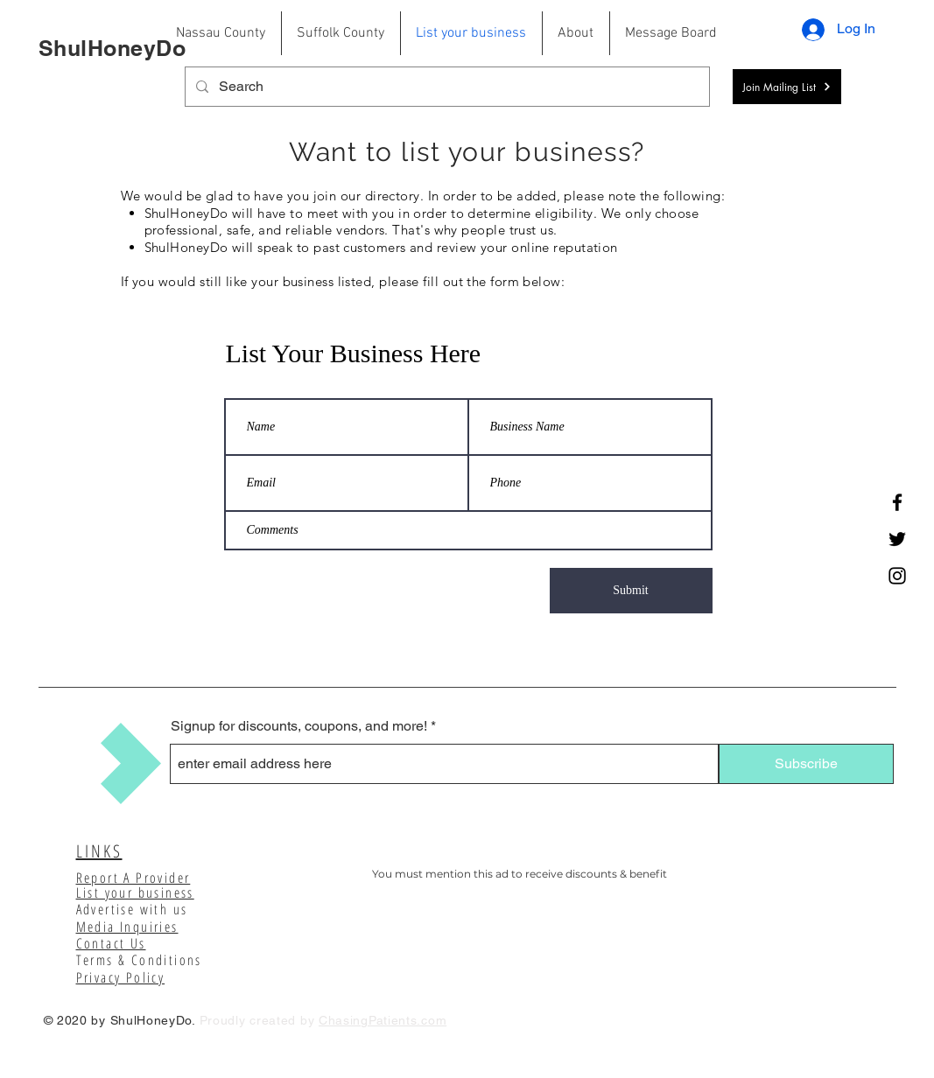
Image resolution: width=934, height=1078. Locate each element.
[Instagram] (897, 575)
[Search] (445, 86)
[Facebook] (897, 502)
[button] (787, 86)
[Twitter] (897, 539)
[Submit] (631, 590)
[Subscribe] (806, 764)
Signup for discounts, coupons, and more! (299, 726)
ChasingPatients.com (382, 1020)
